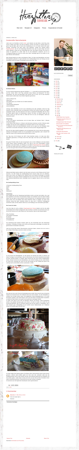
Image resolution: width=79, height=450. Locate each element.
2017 (56, 88)
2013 (56, 95)
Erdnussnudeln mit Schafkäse (62, 123)
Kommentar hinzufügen (12, 402)
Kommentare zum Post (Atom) (17, 440)
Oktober (58, 102)
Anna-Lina (12, 394)
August (58, 106)
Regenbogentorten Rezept (39, 144)
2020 (56, 83)
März (58, 115)
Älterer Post (46, 438)
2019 (56, 84)
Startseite (28, 438)
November (59, 101)
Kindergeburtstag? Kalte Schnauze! (63, 122)
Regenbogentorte (10, 48)
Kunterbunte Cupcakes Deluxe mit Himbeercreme (63, 119)
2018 (56, 86)
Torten (10, 387)
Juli (57, 108)
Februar (58, 136)
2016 (56, 90)
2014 (56, 93)
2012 (56, 97)
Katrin (25, 43)
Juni (58, 110)
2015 (56, 92)
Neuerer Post (9, 438)
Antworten (12, 398)
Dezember (59, 99)
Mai (57, 111)
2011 (56, 140)
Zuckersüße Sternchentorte (62, 131)
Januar (58, 138)
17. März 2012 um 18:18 (20, 394)
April (58, 113)
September (59, 104)
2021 (56, 81)
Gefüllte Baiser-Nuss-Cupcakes (62, 117)
